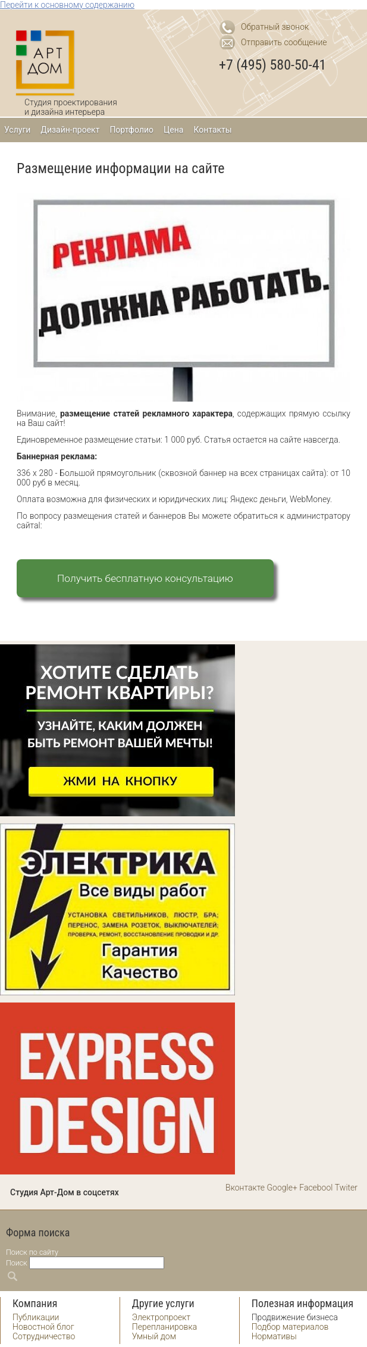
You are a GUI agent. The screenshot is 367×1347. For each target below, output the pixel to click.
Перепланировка (164, 1327)
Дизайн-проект (69, 129)
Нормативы (274, 1336)
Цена (173, 129)
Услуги (17, 129)
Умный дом (154, 1336)
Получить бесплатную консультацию (145, 578)
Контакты (212, 129)
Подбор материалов (290, 1327)
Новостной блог (43, 1327)
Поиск (16, 1262)
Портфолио (131, 129)
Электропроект (161, 1317)
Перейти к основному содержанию (67, 5)
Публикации (35, 1317)
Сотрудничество (43, 1336)
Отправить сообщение (284, 42)
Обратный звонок (275, 27)
